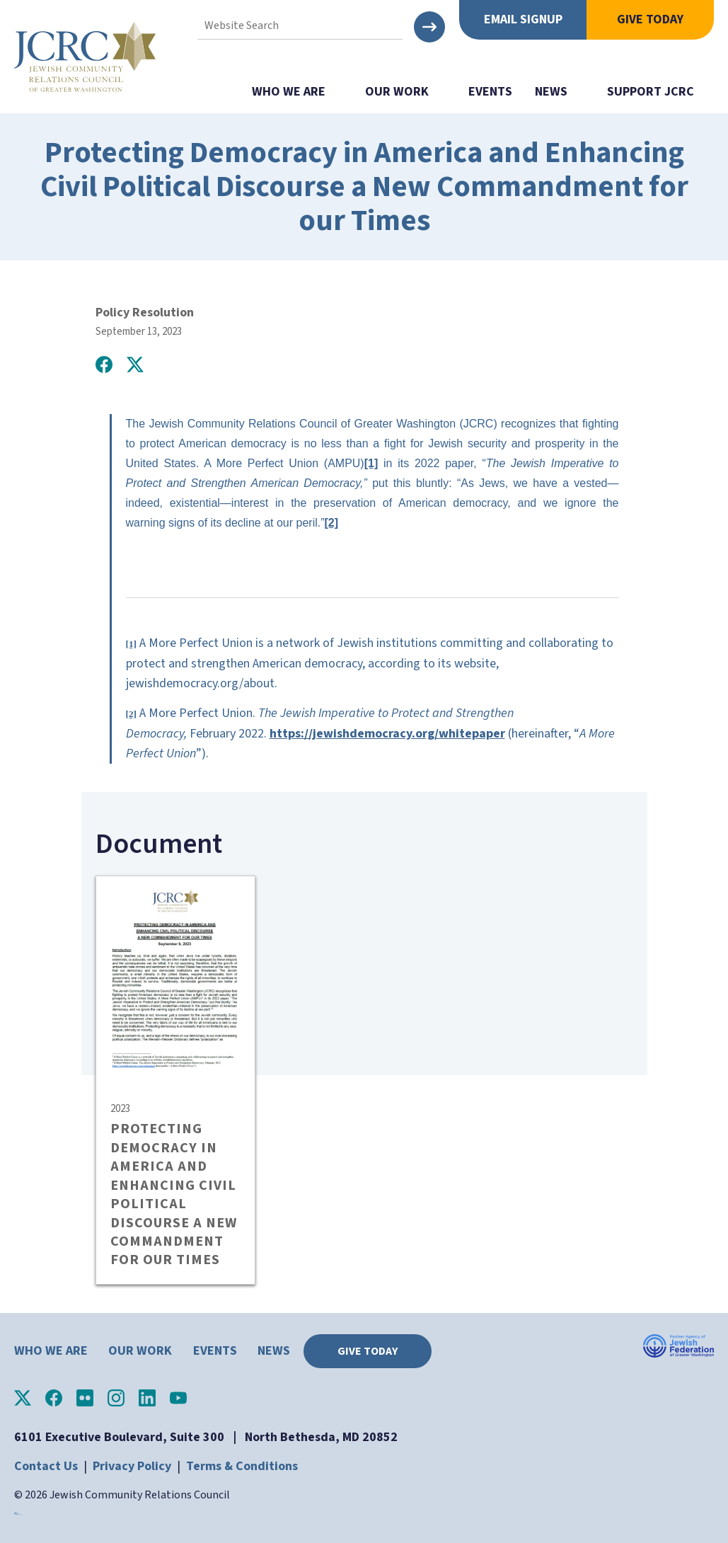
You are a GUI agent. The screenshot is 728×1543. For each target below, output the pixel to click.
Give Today (650, 19)
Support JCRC (650, 92)
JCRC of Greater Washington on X (22, 1397)
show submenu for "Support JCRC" (708, 92)
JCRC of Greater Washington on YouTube (178, 1397)
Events (490, 92)
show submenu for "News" (581, 92)
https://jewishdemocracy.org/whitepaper (387, 733)
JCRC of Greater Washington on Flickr (84, 1397)
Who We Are (288, 92)
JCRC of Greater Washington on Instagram (116, 1397)
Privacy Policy (132, 1466)
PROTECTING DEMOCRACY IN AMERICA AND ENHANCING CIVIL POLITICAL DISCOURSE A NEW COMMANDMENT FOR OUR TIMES (173, 1195)
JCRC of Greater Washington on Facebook (53, 1397)
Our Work (397, 92)
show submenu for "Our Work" (443, 92)
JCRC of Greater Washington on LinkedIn (147, 1397)
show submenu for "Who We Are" (339, 92)
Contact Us (46, 1466)
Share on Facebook (104, 364)
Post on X (135, 364)
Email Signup (523, 19)
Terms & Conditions (242, 1466)
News (551, 92)
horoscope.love (17, 1514)
